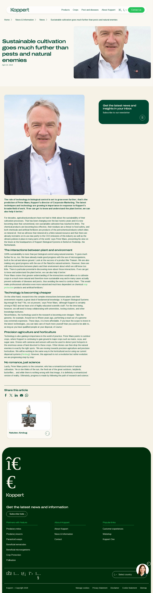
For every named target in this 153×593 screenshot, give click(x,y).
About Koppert (108, 10)
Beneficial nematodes (16, 544)
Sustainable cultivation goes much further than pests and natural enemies (84, 20)
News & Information (24, 20)
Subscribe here (18, 514)
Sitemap (143, 588)
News (42, 20)
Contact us (136, 10)
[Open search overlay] (120, 10)
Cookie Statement (129, 588)
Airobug (25, 354)
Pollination (11, 560)
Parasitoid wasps (14, 539)
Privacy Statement (100, 588)
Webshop (107, 534)
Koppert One (109, 539)
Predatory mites (13, 529)
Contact (58, 539)
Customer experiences (113, 529)
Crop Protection (13, 555)
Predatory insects (14, 534)
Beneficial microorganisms (18, 550)
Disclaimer (115, 588)
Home (7, 20)
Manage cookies (82, 588)
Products (65, 10)
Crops (75, 10)
